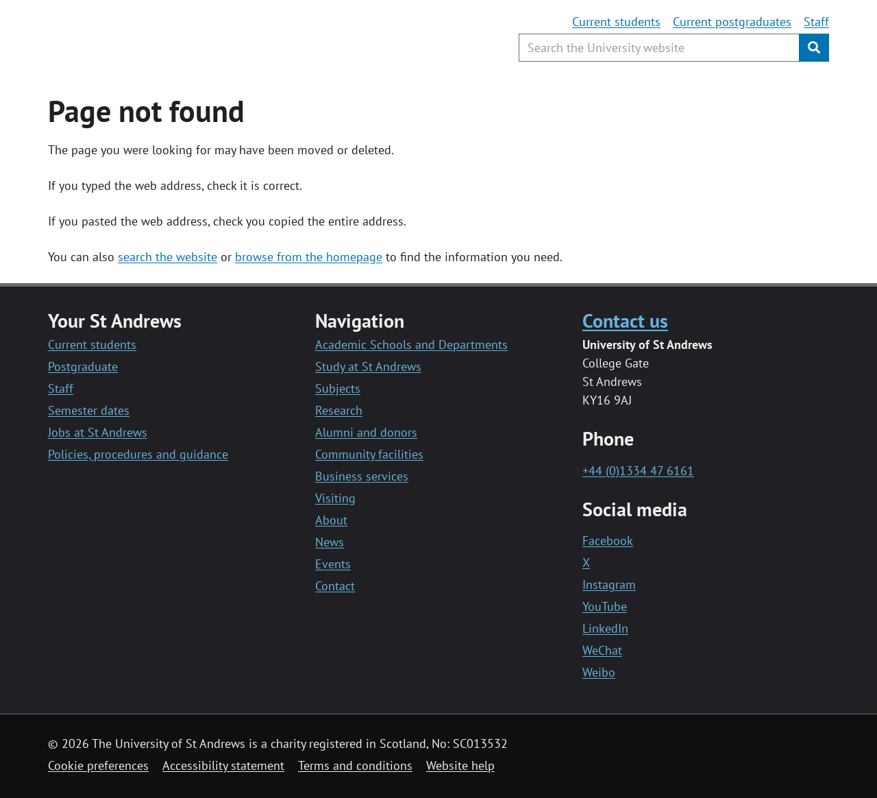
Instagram (609, 584)
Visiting (335, 498)
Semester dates (88, 410)
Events (333, 564)
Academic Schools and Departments (411, 344)
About (331, 520)
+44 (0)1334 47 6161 (638, 471)
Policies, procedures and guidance (138, 454)
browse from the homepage (308, 257)
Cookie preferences (98, 765)
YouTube (604, 606)
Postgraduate (83, 366)
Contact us (625, 320)
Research (338, 410)
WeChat (602, 650)
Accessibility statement (223, 765)
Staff (816, 21)
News (329, 542)
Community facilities (369, 454)
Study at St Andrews (368, 366)
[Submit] (814, 48)
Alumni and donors (366, 432)
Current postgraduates (732, 21)
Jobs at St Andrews (97, 432)
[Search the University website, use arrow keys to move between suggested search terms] (659, 48)
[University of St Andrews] (159, 37)
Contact (335, 586)
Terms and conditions (355, 765)
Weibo (598, 672)
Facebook (607, 540)
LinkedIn (605, 628)
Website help (460, 765)
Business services (361, 476)
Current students (616, 21)
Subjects (337, 388)
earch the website (170, 257)
